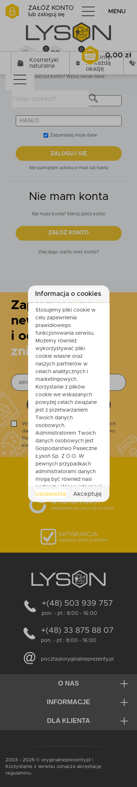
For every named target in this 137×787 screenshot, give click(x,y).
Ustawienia (50, 494)
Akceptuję (87, 494)
